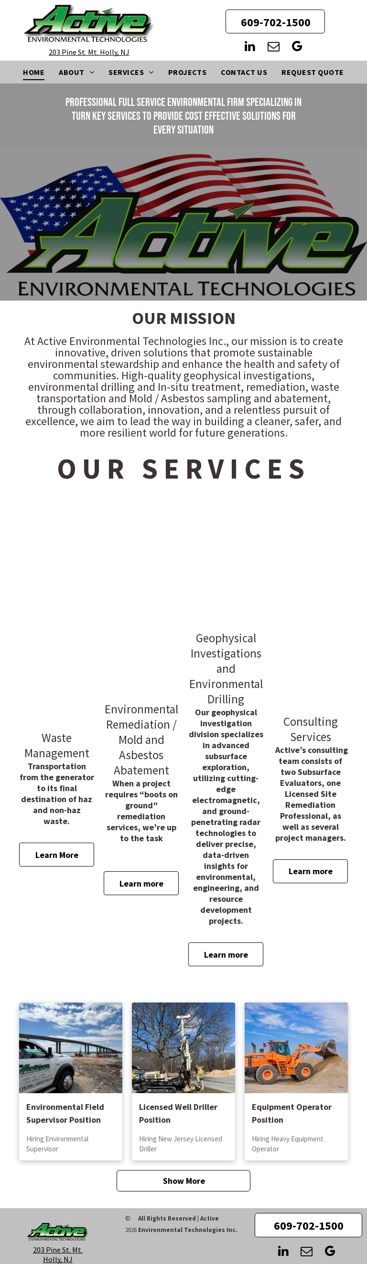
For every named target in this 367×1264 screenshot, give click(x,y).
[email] (273, 47)
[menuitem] (34, 72)
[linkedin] (250, 47)
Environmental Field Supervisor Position (65, 1113)
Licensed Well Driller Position (178, 1113)
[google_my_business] (297, 47)
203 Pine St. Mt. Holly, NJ (89, 52)
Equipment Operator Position (292, 1113)
